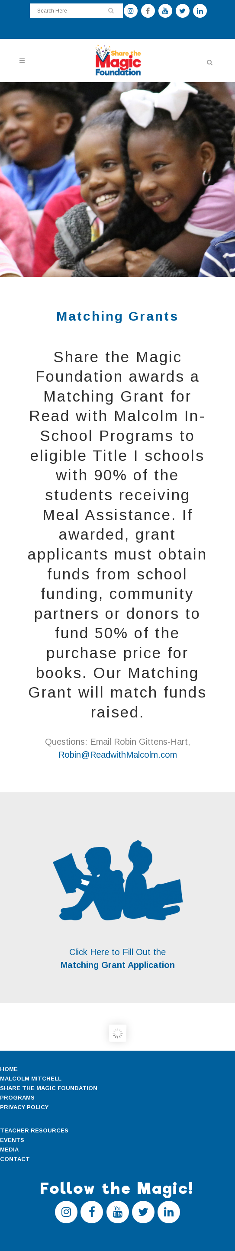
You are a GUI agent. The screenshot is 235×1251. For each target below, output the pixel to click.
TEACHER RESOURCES (34, 1130)
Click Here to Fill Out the (117, 952)
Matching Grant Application (118, 965)
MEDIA (9, 1149)
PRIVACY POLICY (24, 1107)
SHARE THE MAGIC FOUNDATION (48, 1088)
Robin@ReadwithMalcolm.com (117, 754)
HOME (9, 1069)
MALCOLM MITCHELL (30, 1078)
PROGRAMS (17, 1097)
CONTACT (15, 1159)
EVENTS (12, 1140)
